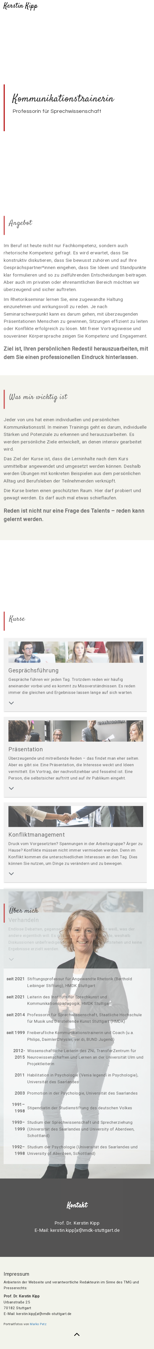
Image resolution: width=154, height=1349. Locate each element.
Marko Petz (38, 1324)
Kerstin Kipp (21, 6)
